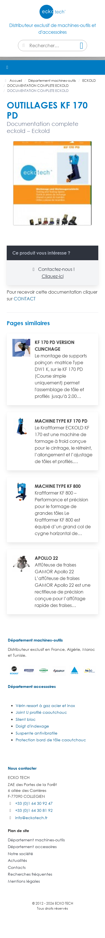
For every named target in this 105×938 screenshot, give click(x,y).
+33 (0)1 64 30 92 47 (34, 803)
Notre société (20, 853)
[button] (97, 67)
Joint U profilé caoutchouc (41, 712)
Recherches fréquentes (30, 874)
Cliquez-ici (53, 276)
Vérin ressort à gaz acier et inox (45, 705)
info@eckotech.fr (31, 817)
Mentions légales (24, 881)
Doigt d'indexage (32, 726)
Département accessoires (32, 686)
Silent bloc (26, 719)
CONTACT (25, 299)
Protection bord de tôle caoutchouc (51, 739)
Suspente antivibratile (36, 733)
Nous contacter (22, 768)
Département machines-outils (35, 640)
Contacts (16, 867)
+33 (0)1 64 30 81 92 (34, 810)
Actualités (17, 860)
